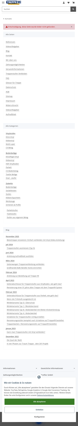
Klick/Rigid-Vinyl (12, 156)
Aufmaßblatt (11, 114)
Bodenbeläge (11, 187)
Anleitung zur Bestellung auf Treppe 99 (23, 276)
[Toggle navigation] (3, 1)
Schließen (39, 410)
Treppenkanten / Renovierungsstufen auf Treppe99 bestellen (32, 324)
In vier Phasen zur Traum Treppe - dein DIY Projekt (27, 343)
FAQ (7, 78)
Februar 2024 (11, 272)
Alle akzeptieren (39, 402)
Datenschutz (11, 87)
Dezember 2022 (12, 336)
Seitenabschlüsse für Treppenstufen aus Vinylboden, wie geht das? (34, 284)
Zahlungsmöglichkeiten (15, 64)
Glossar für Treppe (13, 82)
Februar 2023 (11, 292)
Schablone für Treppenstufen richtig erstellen (25, 317)
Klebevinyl (10, 140)
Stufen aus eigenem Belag (17, 217)
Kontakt (9, 55)
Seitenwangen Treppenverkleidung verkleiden (25, 264)
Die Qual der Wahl (14, 340)
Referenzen (10, 42)
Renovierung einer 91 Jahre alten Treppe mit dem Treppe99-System (34, 287)
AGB (7, 92)
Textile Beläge (11, 174)
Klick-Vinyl (10, 137)
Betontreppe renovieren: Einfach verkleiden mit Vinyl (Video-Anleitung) (35, 240)
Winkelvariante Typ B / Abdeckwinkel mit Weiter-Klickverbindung (33, 310)
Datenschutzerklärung (45, 395)
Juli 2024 (9, 244)
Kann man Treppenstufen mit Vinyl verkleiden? (26, 332)
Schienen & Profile (13, 205)
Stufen (8, 194)
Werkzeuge (10, 201)
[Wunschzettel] (68, 2)
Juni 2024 (9, 252)
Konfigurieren (39, 417)
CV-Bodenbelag (12, 171)
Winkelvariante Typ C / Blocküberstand (22, 306)
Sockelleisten (11, 190)
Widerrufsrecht (12, 105)
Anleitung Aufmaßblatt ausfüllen (20, 256)
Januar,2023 (11, 328)
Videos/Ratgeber (12, 46)
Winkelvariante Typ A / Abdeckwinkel (22, 313)
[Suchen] (36, 9)
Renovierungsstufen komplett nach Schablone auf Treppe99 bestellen (35, 320)
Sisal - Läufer (11, 178)
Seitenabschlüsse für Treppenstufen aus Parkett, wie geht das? (32, 295)
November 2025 (12, 236)
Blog (7, 51)
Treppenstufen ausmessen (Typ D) (21, 248)
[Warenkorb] (73, 2)
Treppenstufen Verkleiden (16, 73)
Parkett (9, 167)
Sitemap (9, 96)
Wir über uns (11, 60)
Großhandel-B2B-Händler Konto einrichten (24, 268)
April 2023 (10, 280)
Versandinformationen (15, 69)
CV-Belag (9, 147)
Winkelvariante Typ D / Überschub (21, 302)
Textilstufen (11, 214)
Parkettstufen (12, 210)
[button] (63, 2)
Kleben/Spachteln (13, 197)
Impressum (10, 101)
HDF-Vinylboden (12, 164)
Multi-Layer (10, 144)
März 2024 (10, 260)
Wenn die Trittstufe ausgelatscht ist (21, 299)
